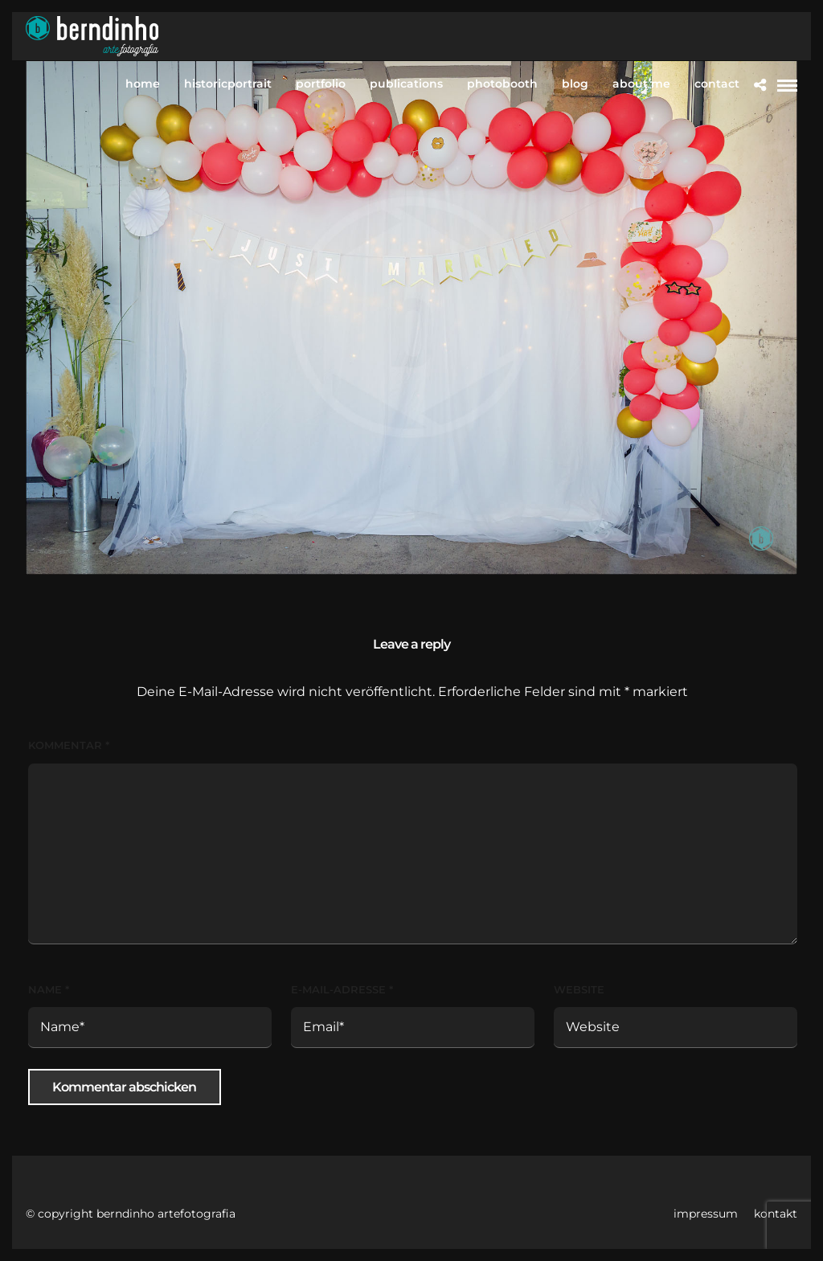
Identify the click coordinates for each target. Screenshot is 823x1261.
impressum (706, 1213)
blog (575, 83)
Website (579, 989)
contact (716, 83)
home (142, 83)
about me (641, 83)
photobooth (502, 83)
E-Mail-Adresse (342, 989)
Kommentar (68, 745)
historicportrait (228, 83)
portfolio (321, 83)
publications (406, 83)
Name (48, 989)
